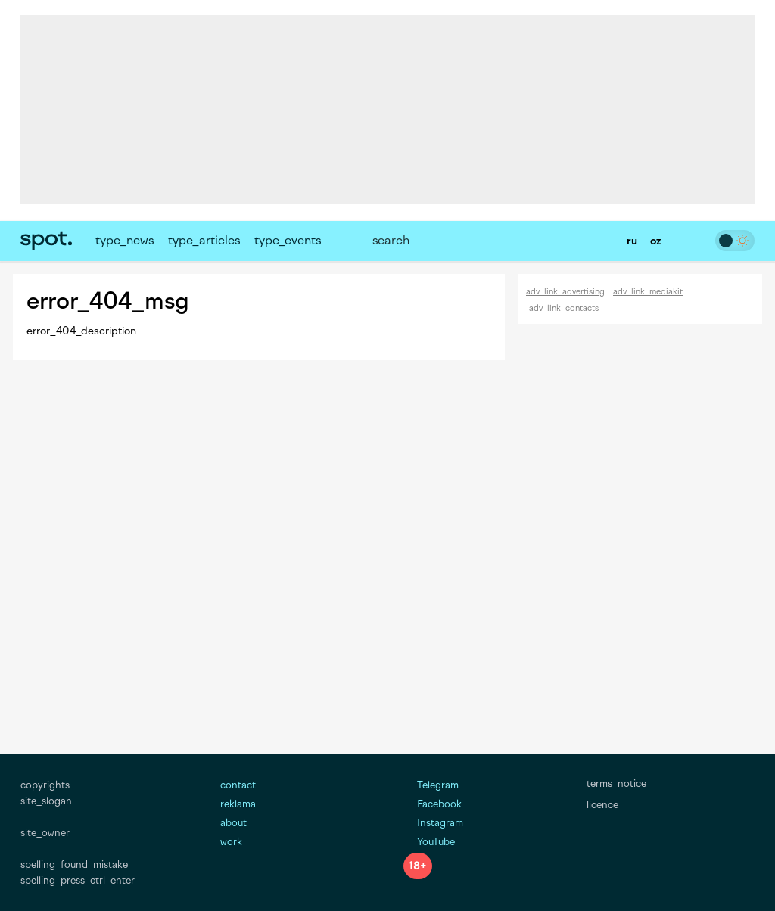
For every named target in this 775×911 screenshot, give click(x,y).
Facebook (432, 804)
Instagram (433, 823)
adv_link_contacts (564, 308)
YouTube (429, 841)
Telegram (431, 785)
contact (238, 785)
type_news (124, 240)
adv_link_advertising (565, 292)
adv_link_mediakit (648, 292)
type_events (287, 240)
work (231, 841)
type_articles (204, 240)
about (233, 823)
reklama (238, 804)
